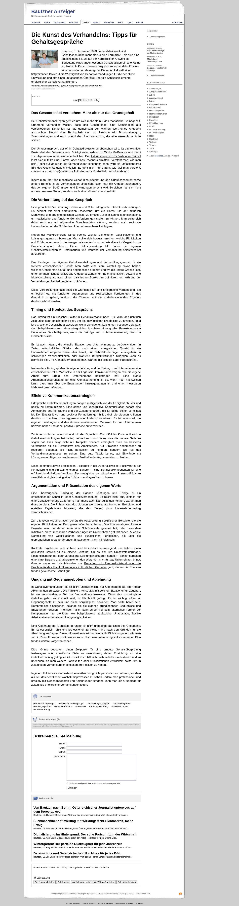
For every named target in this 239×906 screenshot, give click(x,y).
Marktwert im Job (119, 706)
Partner (72, 894)
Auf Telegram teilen (81, 882)
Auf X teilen (63, 882)
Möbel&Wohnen (156, 123)
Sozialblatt (139, 903)
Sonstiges (153, 151)
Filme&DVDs (155, 107)
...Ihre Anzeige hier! (157, 37)
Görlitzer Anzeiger (73, 903)
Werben (64, 894)
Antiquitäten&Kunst (157, 92)
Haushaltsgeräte (156, 111)
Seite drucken (42, 878)
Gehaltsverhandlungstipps (70, 703)
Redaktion (55, 894)
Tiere (151, 148)
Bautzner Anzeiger (53, 11)
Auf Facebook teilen (44, 882)
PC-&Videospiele (156, 133)
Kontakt (80, 894)
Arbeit (152, 95)
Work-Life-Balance (63, 706)
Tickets (152, 145)
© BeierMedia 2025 (142, 894)
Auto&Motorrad (156, 98)
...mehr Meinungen (156, 75)
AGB (86, 894)
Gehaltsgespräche (42, 706)
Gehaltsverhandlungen (44, 703)
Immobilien (154, 117)
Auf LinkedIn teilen (127, 882)
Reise (152, 136)
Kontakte (153, 120)
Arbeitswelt (80, 706)
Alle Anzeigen (155, 88)
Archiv (122, 894)
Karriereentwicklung (98, 706)
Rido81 (39, 89)
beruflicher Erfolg (42, 709)
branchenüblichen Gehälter (68, 214)
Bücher (152, 101)
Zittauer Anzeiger (89, 903)
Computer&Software (158, 104)
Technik (152, 142)
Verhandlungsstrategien (98, 703)
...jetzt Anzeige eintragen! (164, 156)
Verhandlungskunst (122, 703)
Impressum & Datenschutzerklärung (104, 894)
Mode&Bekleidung (157, 129)
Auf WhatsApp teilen (104, 882)
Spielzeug (153, 139)
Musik (152, 126)
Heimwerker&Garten (158, 114)
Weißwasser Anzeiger (124, 903)
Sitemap (129, 894)
